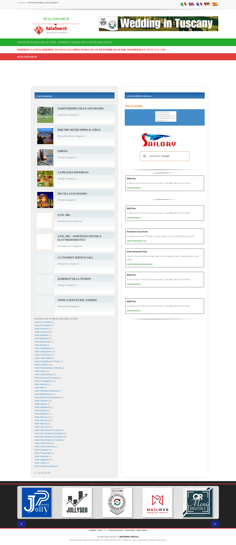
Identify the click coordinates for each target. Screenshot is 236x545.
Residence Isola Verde (137, 232)
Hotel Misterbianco (43, 394)
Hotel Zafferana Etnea (45, 466)
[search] (164, 156)
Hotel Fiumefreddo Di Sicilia (48, 368)
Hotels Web (130, 530)
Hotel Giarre (40, 371)
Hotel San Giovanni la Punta (48, 430)
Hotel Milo (39, 387)
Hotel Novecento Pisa (137, 252)
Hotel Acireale (41, 328)
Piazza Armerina (116, 530)
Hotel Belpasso (42, 338)
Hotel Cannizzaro (43, 355)
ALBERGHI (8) (165, 121)
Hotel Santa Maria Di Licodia (48, 440)
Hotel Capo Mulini (43, 358)
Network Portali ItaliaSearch (43, 3)
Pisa (99, 530)
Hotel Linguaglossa (44, 381)
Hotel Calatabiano (43, 348)
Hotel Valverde (41, 456)
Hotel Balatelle (41, 335)
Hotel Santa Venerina (45, 446)
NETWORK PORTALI (129, 537)
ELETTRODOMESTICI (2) (165, 118)
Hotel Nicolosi (41, 400)
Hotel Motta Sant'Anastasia (47, 397)
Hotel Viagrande (42, 459)
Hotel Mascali (41, 384)
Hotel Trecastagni (43, 453)
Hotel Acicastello (42, 325)
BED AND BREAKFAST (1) (165, 116)
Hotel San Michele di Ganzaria (49, 436)
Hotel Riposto (41, 423)
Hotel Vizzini (40, 463)
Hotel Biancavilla (42, 341)
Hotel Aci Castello (43, 322)
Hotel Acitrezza (42, 332)
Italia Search (141, 530)
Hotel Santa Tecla (43, 443)
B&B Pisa (131, 179)
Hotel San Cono (42, 427)
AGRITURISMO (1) (165, 114)
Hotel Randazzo (42, 420)
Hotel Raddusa (42, 414)
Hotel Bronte (40, 345)
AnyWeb (92, 530)
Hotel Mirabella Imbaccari (47, 391)
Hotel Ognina (41, 404)
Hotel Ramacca (42, 417)
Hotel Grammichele (44, 374)
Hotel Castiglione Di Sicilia (47, 361)
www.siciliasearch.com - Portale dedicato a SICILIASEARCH (64, 42)
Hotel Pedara (41, 410)
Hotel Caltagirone (43, 351)
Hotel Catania (41, 364)
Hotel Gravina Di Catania (46, 377)
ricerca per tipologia (165, 112)
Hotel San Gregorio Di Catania (49, 433)
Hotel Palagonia (42, 407)
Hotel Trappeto (42, 450)
